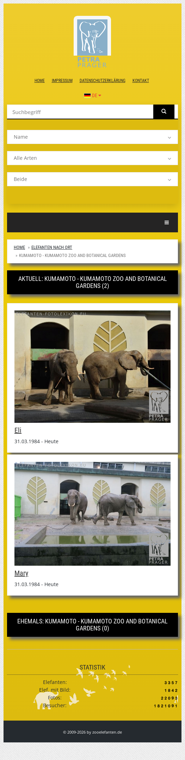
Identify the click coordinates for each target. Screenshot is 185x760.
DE (92, 95)
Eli (17, 430)
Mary (21, 573)
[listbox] (92, 137)
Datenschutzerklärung (102, 80)
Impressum (62, 80)
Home (40, 80)
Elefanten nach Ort (51, 247)
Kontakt (140, 80)
